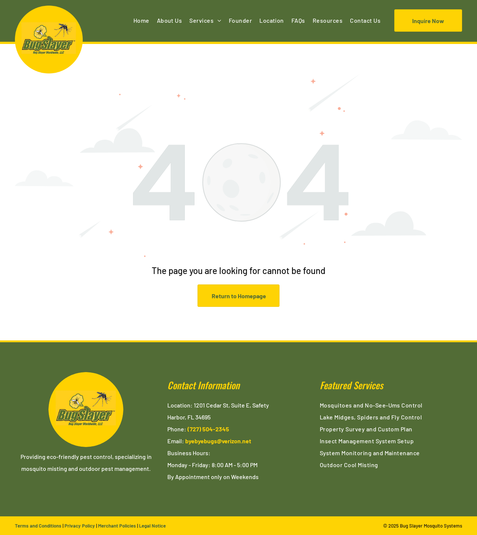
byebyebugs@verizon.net (218, 440)
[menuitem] (141, 20)
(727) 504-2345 (208, 428)
